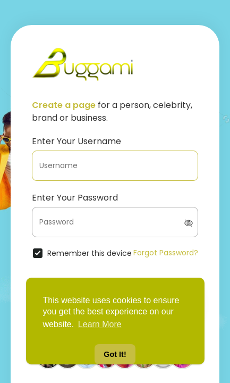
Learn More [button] (100, 324)
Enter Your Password (75, 198)
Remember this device (89, 253)
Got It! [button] (115, 354)
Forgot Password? (165, 252)
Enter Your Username (76, 141)
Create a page (64, 105)
